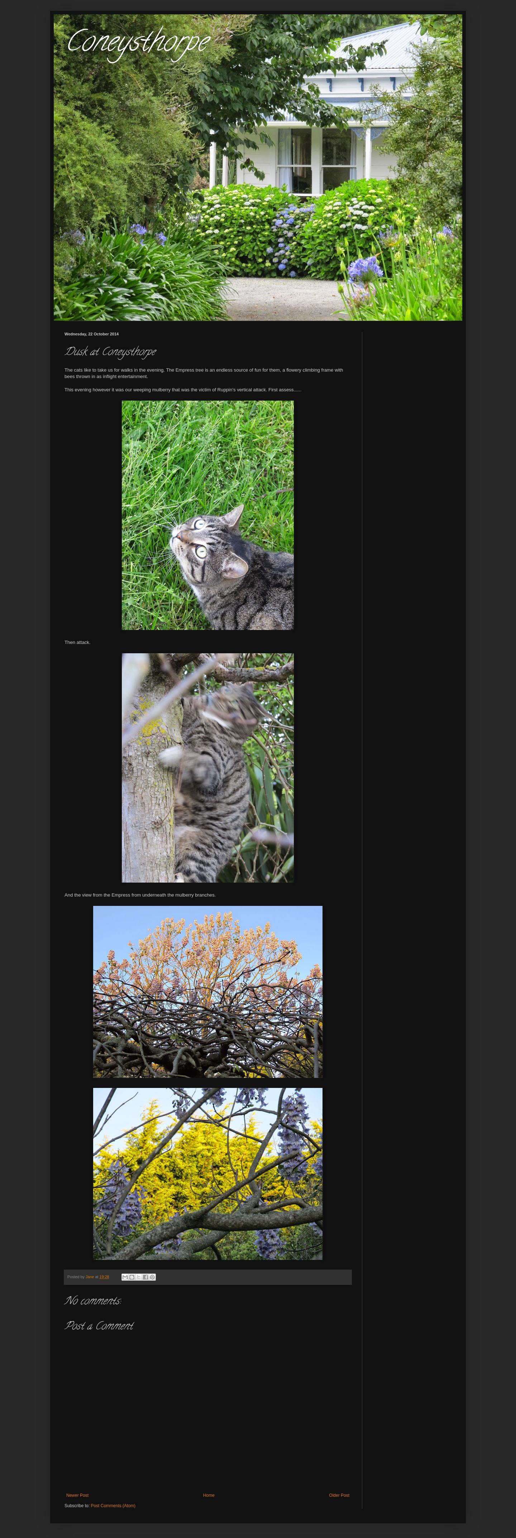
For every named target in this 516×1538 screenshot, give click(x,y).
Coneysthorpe (135, 44)
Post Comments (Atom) (113, 1505)
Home (209, 1495)
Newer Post (77, 1495)
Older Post (339, 1495)
